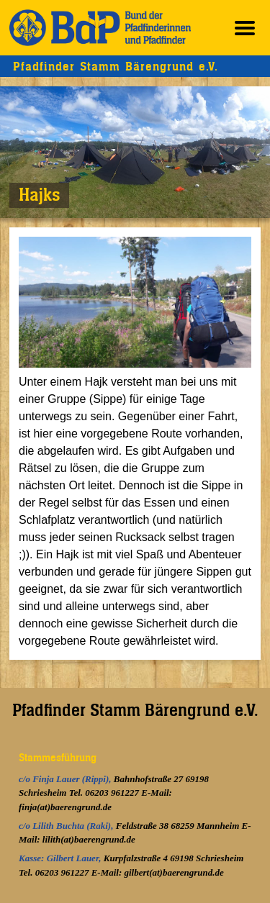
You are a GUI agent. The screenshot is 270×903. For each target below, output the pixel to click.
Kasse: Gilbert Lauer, (61, 858)
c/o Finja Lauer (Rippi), (66, 778)
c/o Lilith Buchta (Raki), (67, 825)
